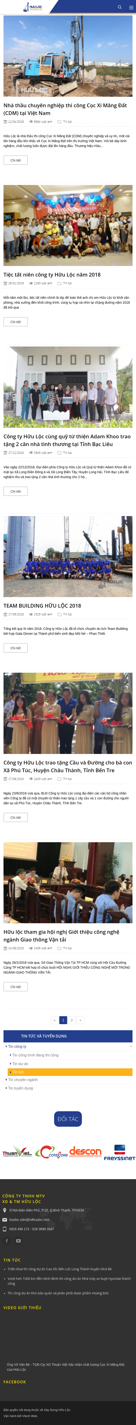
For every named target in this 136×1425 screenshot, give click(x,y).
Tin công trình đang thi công (35, 1055)
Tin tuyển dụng (20, 1088)
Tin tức (67, 121)
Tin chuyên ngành (23, 1080)
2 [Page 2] (72, 1020)
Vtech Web (29, 1416)
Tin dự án (20, 1064)
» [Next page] (80, 1020)
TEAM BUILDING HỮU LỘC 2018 (42, 605)
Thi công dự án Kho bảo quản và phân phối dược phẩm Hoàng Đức (58, 1293)
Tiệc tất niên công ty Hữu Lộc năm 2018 (52, 274)
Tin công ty (17, 1046)
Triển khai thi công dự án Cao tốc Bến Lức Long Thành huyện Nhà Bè (60, 1269)
